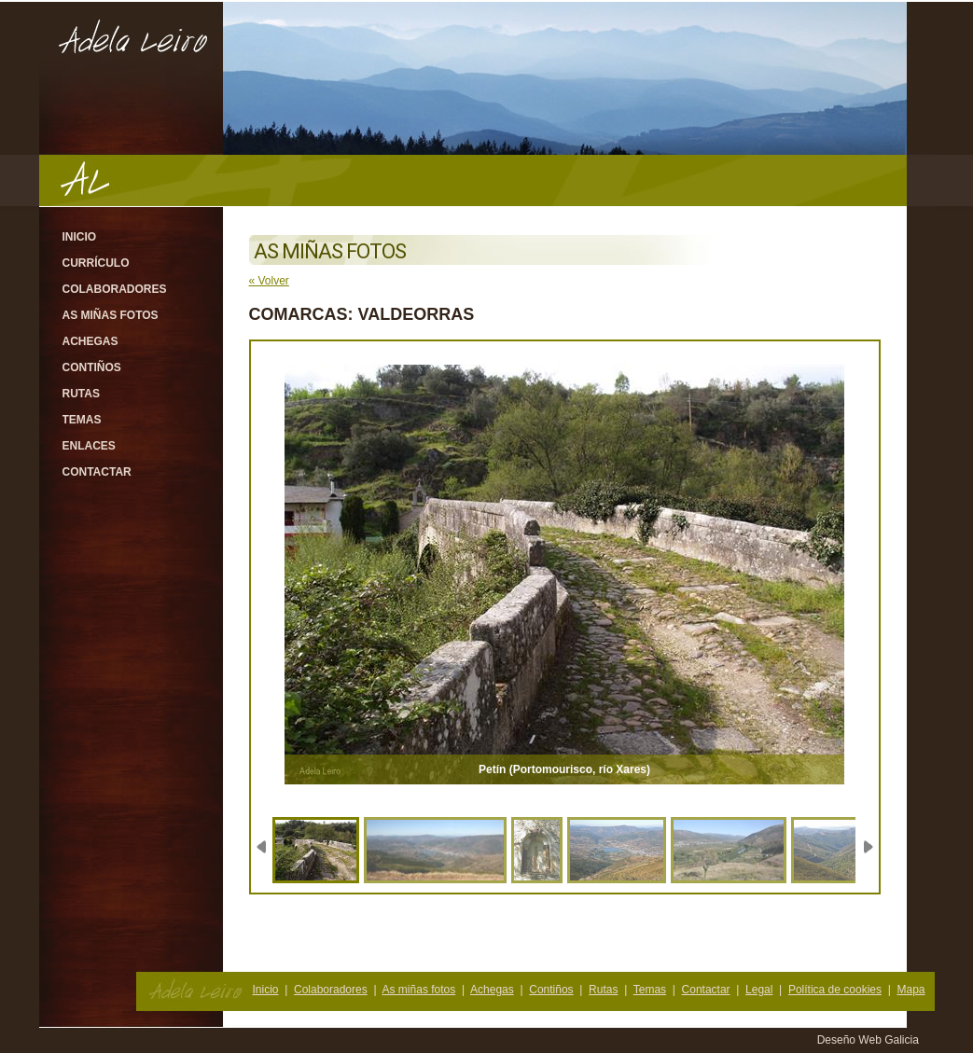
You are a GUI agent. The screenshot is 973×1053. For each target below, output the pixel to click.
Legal (758, 989)
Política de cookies (835, 989)
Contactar (97, 471)
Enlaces (89, 445)
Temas (82, 419)
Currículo (96, 263)
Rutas (81, 393)
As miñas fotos (111, 315)
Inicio (80, 236)
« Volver (269, 280)
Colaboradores (115, 289)
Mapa (910, 989)
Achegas (90, 341)
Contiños (92, 367)
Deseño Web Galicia (870, 1039)
